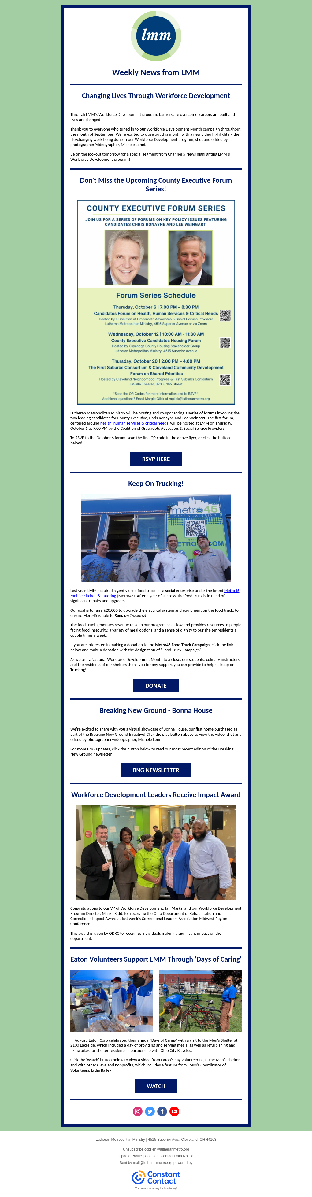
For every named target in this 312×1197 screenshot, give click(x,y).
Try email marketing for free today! (156, 1188)
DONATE (156, 685)
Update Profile (130, 1156)
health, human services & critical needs (134, 423)
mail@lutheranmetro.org (153, 1163)
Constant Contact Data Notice (169, 1156)
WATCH (156, 1086)
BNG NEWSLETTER (156, 770)
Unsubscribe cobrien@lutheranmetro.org (156, 1149)
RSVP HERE (156, 458)
